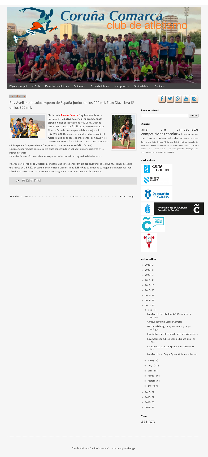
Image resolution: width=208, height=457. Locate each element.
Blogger (132, 448)
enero (151, 386)
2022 (147, 265)
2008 (147, 402)
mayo (151, 365)
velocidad (173, 138)
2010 (147, 392)
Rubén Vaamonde (159, 146)
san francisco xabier (154, 138)
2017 (147, 285)
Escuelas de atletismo (57, 86)
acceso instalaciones (175, 146)
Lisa (150, 142)
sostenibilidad (168, 152)
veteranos (186, 138)
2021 (147, 270)
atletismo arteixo (191, 146)
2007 (147, 407)
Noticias (177, 142)
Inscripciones (121, 86)
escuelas (164, 149)
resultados (152, 152)
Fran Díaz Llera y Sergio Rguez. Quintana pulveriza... (172, 354)
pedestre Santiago (185, 149)
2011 (147, 305)
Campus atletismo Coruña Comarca (164, 322)
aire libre (159, 130)
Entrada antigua (127, 196)
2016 (147, 290)
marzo (151, 376)
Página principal (18, 86)
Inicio (75, 196)
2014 (147, 300)
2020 (147, 275)
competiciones (153, 134)
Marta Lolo (169, 142)
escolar (172, 134)
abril (150, 371)
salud (159, 152)
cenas (152, 149)
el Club (36, 86)
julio (150, 310)
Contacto (159, 86)
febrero (152, 381)
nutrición (173, 149)
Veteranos (79, 86)
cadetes (145, 149)
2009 (147, 397)
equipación (191, 134)
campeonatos (187, 130)
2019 (147, 280)
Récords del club (100, 86)
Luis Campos (158, 142)
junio (150, 360)
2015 (147, 295)
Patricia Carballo (188, 142)
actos (181, 134)
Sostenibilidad (141, 86)
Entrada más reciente (20, 196)
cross (157, 149)
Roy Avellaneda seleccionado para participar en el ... (172, 334)
